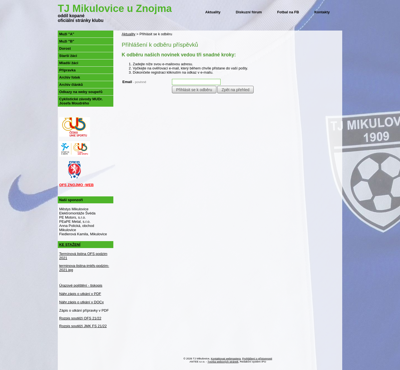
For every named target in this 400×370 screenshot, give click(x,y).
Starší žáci (68, 56)
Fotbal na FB (288, 12)
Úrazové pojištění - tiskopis (80, 285)
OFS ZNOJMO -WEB (76, 185)
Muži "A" (66, 34)
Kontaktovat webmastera (226, 358)
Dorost (65, 48)
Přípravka (67, 70)
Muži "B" (66, 41)
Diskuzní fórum (249, 12)
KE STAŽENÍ (69, 244)
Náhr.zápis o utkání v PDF (80, 294)
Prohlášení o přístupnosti (257, 358)
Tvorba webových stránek (223, 361)
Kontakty (322, 12)
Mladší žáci (68, 63)
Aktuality (213, 12)
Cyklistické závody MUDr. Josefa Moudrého (81, 101)
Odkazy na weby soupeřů (80, 92)
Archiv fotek (69, 77)
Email (134, 82)
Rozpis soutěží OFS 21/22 (80, 318)
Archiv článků (71, 84)
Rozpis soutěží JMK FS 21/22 (83, 326)
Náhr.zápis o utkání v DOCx (81, 302)
